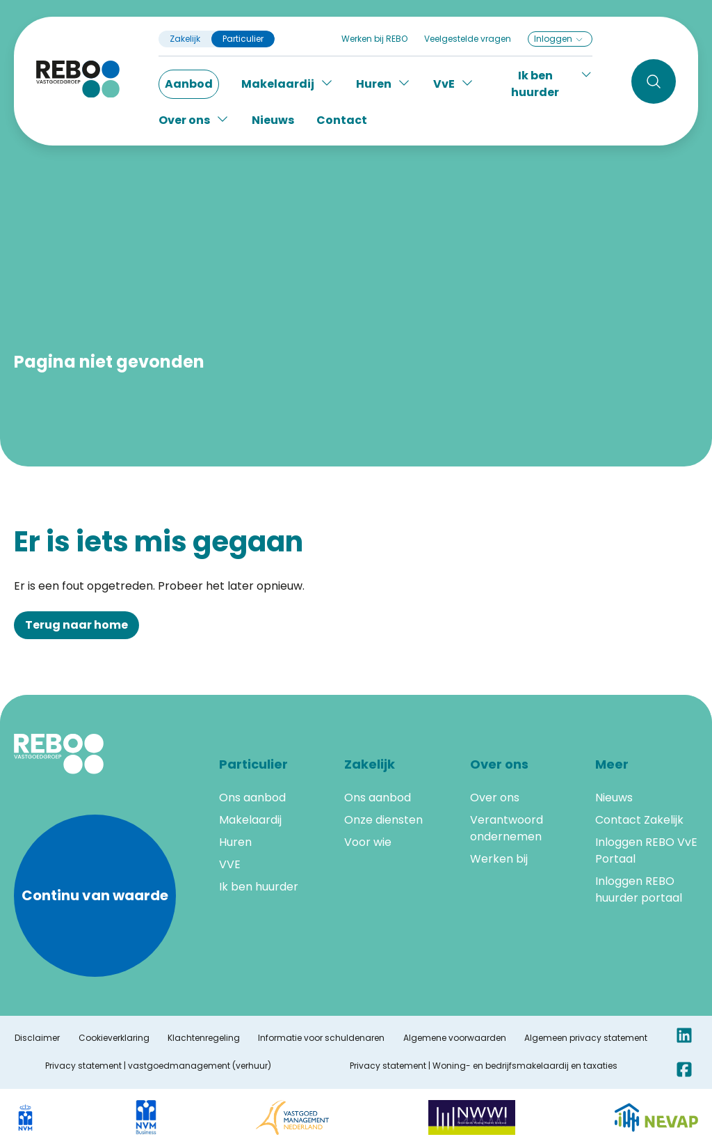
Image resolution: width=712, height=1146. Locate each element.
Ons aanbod (252, 798)
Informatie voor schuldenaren (321, 1038)
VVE (230, 864)
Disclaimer (37, 1038)
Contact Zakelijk (639, 820)
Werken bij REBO (374, 39)
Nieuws (273, 120)
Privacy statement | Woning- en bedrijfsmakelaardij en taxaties (483, 1066)
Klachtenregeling (204, 1038)
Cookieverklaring (114, 1038)
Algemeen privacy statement (585, 1038)
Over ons (494, 798)
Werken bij (499, 859)
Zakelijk (185, 39)
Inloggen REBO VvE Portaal (646, 850)
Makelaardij (250, 820)
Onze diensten (383, 820)
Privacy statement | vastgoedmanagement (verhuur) (158, 1066)
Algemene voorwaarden (454, 1038)
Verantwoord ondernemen (506, 828)
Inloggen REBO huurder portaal (638, 889)
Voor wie (367, 842)
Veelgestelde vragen (467, 39)
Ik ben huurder (258, 887)
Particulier (243, 39)
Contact (341, 120)
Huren (235, 842)
